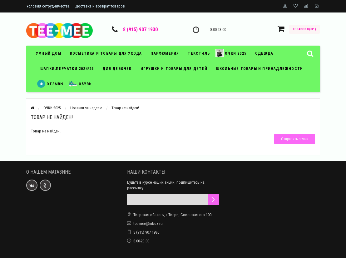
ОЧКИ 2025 (52, 108)
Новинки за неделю (86, 108)
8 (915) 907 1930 (140, 29)
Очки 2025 (230, 53)
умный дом (48, 53)
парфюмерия (165, 53)
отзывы (50, 84)
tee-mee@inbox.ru (148, 223)
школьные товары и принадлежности (259, 69)
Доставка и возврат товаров (100, 6)
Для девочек (116, 69)
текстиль (199, 53)
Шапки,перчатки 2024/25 (67, 69)
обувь (80, 84)
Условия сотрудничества (48, 6)
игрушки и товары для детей (174, 69)
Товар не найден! (125, 108)
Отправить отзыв (294, 139)
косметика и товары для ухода (106, 53)
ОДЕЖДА (264, 53)
